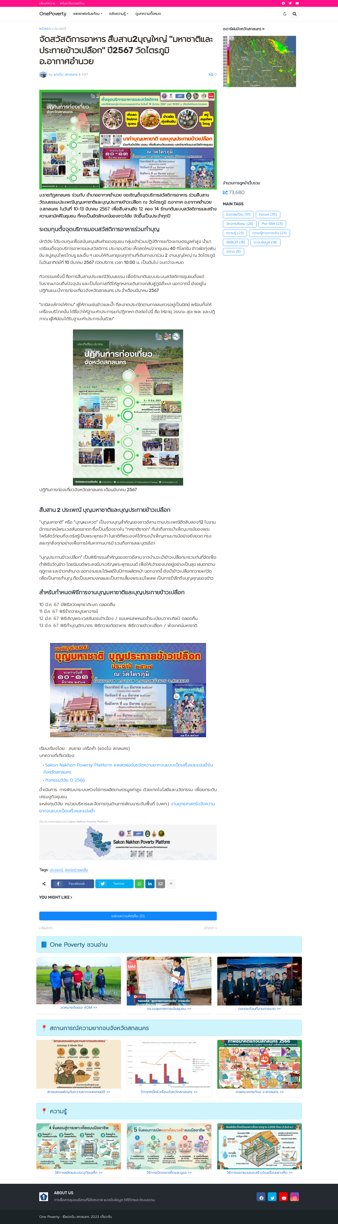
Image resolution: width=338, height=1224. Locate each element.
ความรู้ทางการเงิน (269, 233)
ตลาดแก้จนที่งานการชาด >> (259, 1008)
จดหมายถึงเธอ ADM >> (78, 1007)
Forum (268, 214)
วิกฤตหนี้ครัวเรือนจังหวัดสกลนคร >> (169, 1092)
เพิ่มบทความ (47, 3)
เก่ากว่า (209, 928)
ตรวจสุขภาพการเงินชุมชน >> (169, 1008)
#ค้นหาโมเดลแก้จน (72, 3)
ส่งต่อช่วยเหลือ (76, 870)
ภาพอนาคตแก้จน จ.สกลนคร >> (260, 1092)
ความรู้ (235, 233)
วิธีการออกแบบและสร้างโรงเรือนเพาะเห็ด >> (260, 1172)
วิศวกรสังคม (239, 223)
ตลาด (233, 251)
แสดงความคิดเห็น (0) (128, 916)
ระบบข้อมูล (265, 242)
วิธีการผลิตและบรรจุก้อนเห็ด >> (79, 1172)
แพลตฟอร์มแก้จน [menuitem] (86, 13)
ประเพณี (60, 28)
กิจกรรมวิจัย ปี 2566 (65, 780)
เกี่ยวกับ (105, 1216)
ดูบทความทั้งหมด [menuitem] (148, 13)
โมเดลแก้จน (238, 214)
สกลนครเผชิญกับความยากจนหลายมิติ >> (78, 1092)
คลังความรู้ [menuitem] (117, 13)
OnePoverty (52, 13)
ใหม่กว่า (47, 928)
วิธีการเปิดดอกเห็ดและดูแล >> (169, 1172)
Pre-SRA (272, 223)
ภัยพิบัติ (235, 242)
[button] (284, 14)
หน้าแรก (45, 28)
